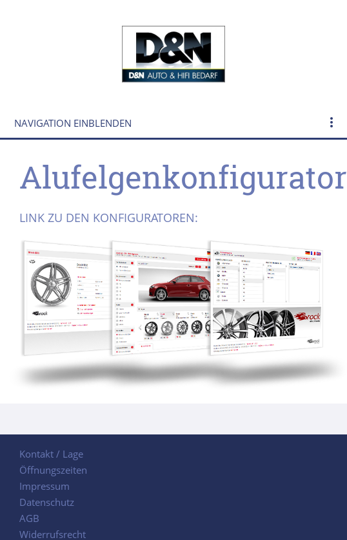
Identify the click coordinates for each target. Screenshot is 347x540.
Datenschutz (46, 502)
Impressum (44, 485)
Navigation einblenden (73, 122)
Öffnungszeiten (53, 469)
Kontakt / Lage (51, 453)
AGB (29, 518)
